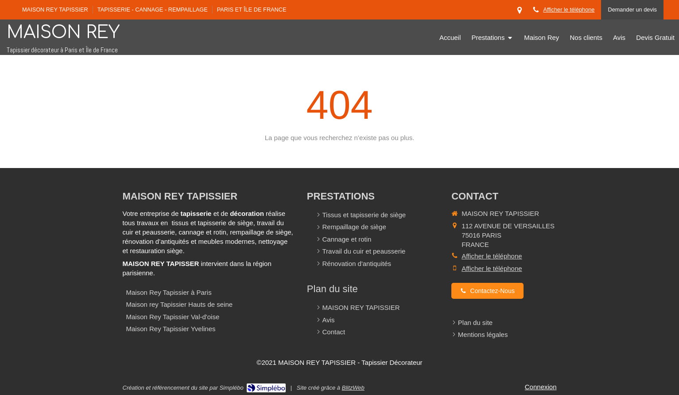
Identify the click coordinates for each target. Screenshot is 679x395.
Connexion (541, 387)
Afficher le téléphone (568, 9)
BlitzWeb (353, 387)
